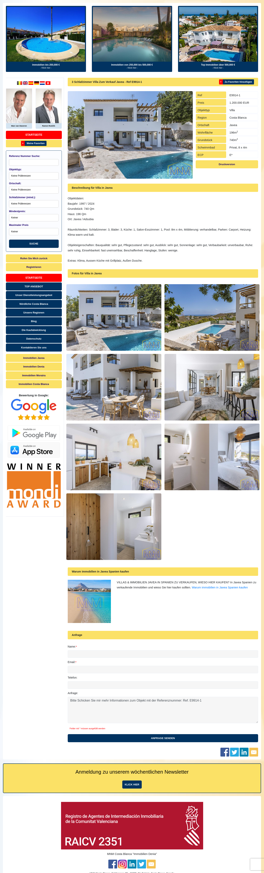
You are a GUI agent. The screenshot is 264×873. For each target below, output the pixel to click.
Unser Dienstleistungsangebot (33, 295)
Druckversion (227, 164)
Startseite (33, 134)
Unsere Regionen (33, 312)
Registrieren (33, 267)
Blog (34, 321)
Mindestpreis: (17, 211)
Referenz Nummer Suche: (24, 156)
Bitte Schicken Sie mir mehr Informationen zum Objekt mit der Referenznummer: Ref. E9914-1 (163, 710)
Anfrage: (73, 693)
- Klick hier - (46, 68)
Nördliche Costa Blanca (33, 303)
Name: (72, 646)
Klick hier (132, 784)
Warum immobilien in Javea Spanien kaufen (220, 587)
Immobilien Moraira (34, 375)
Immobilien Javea (33, 357)
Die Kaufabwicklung (34, 330)
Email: (71, 662)
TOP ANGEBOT (34, 286)
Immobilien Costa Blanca (34, 384)
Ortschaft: (15, 183)
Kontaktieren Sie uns (34, 347)
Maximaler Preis (18, 225)
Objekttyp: (15, 169)
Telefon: (72, 677)
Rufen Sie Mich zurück (34, 258)
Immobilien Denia (33, 366)
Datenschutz (33, 338)
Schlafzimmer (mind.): (22, 197)
